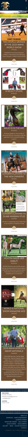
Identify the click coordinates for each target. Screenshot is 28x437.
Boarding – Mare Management (16, 418)
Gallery (5, 426)
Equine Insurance (21, 426)
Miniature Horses (11, 422)
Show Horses (11, 424)
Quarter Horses (21, 420)
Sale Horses (22, 422)
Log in (14, 430)
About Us (24, 416)
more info (14, 64)
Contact (24, 428)
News (11, 426)
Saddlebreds (22, 424)
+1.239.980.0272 (6, 398)
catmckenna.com (24, 430)
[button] (26, 8)
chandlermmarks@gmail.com (9, 396)
